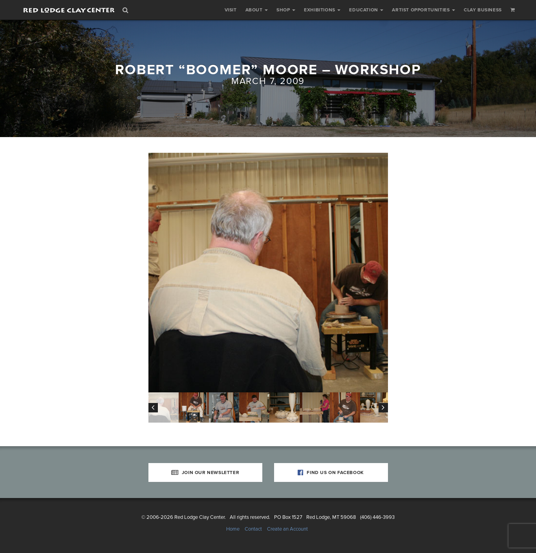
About (256, 10)
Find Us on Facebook (331, 472)
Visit (231, 10)
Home (233, 529)
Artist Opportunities (423, 10)
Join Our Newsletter (205, 472)
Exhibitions (322, 10)
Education (366, 10)
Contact (253, 529)
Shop (285, 10)
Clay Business (483, 10)
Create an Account (287, 529)
